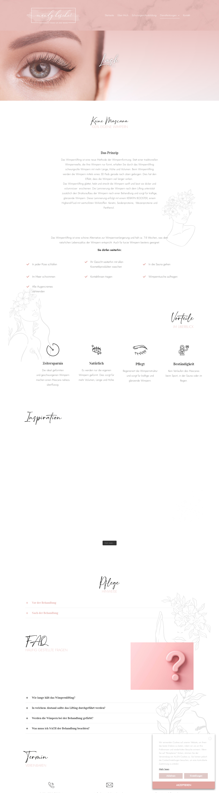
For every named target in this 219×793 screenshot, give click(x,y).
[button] (109, 603)
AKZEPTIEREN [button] (183, 785)
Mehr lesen (164, 769)
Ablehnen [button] (170, 775)
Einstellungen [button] (196, 775)
